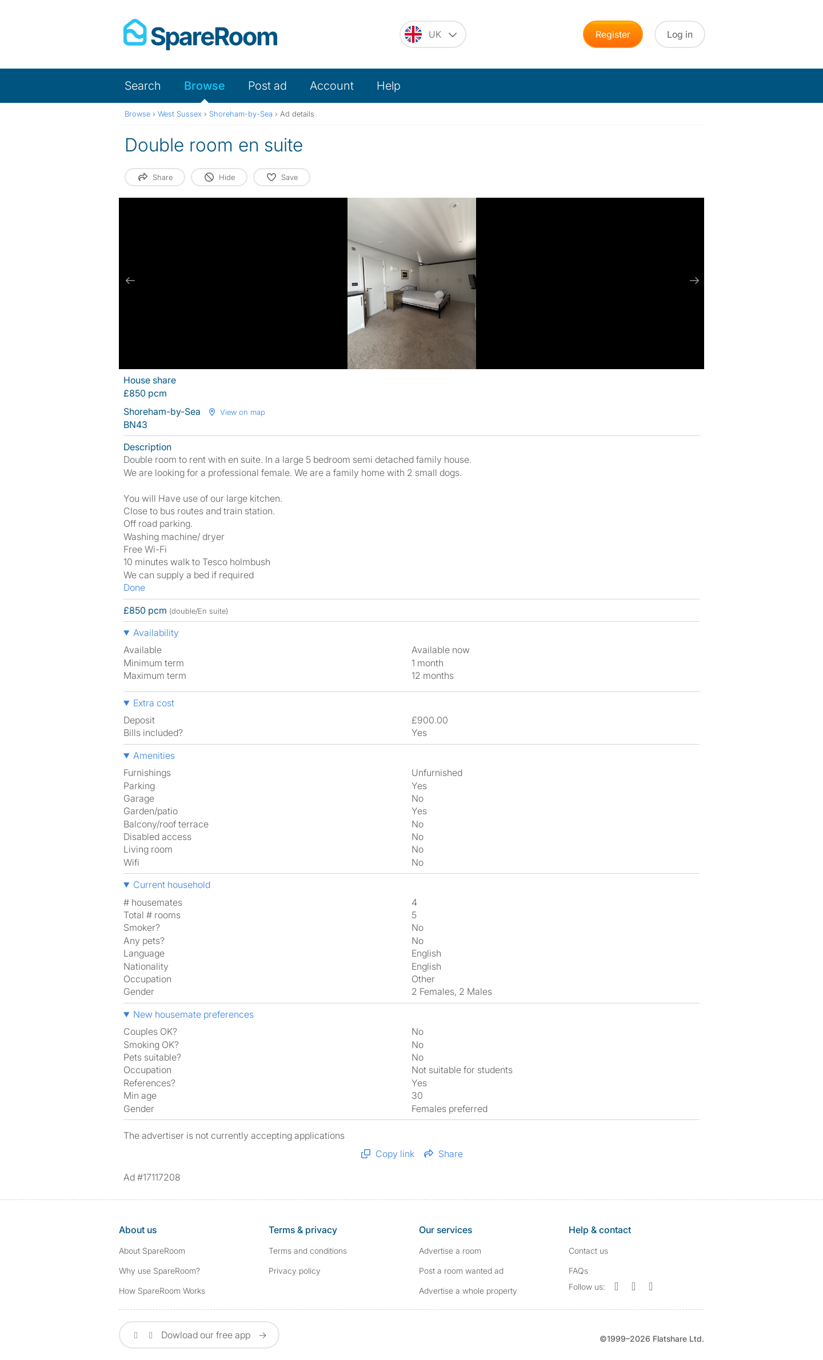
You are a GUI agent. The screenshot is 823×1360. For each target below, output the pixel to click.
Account (332, 86)
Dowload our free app (199, 1335)
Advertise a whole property (468, 1290)
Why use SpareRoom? (159, 1270)
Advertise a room (450, 1250)
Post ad (267, 86)
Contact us (588, 1250)
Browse (204, 86)
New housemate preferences (193, 1014)
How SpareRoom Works (162, 1290)
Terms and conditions (308, 1250)
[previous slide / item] (130, 280)
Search (143, 86)
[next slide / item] (692, 280)
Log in (680, 34)
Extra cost (153, 703)
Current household (171, 884)
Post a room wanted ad (461, 1270)
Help (389, 86)
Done (134, 587)
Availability (156, 632)
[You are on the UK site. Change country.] (432, 34)
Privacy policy (295, 1270)
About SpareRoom (152, 1250)
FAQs (578, 1270)
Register (613, 34)
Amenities (154, 755)
